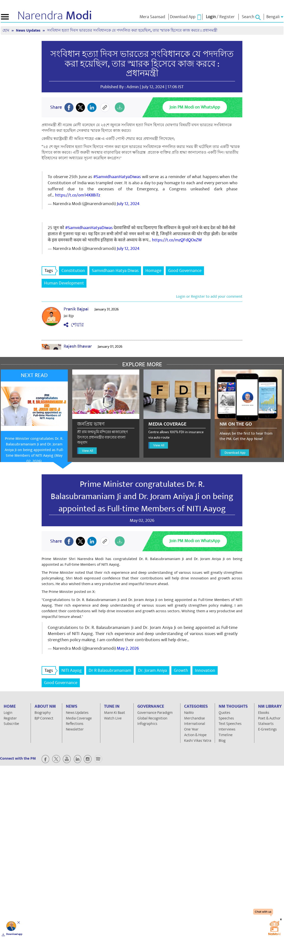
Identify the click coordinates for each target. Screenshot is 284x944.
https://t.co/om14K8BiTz (77, 195)
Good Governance (184, 270)
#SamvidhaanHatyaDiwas (117, 176)
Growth (181, 670)
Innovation (205, 670)
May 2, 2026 (128, 648)
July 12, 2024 (128, 203)
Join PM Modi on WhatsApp (194, 107)
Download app (14, 934)
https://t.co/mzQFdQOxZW (177, 240)
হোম (6, 30)
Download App (235, 452)
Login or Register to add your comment (209, 296)
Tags (50, 270)
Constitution (73, 270)
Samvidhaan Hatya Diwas (115, 270)
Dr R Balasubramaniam (110, 670)
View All (87, 451)
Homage (153, 270)
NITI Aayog (71, 670)
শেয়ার (74, 325)
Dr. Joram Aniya (152, 670)
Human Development (64, 283)
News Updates (28, 30)
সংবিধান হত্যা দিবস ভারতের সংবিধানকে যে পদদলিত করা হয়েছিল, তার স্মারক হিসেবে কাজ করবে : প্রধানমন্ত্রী (132, 30)
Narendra (54, 16)
